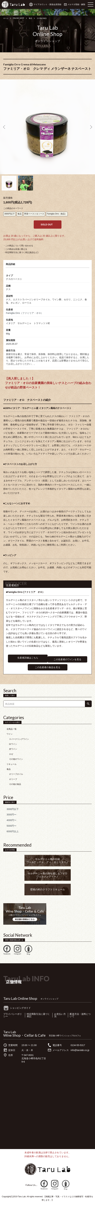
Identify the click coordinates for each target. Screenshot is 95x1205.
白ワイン (13, 744)
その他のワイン (16, 759)
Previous (4, 127)
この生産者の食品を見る (47, 667)
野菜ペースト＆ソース (34, 214)
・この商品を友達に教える (15, 249)
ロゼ (11, 754)
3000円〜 (11, 814)
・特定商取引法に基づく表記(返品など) (20, 252)
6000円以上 (13, 831)
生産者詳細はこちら (27, 657)
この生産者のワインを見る (67, 659)
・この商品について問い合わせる (18, 245)
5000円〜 (11, 825)
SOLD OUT (47, 224)
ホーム (5, 18)
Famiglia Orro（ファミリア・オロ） (24, 313)
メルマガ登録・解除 (76, 4)
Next (90, 127)
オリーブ (13, 779)
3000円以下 (9, 214)
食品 (30, 18)
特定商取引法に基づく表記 (38, 1015)
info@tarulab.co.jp (80, 1050)
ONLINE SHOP (18, 18)
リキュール (12, 764)
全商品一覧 (12, 729)
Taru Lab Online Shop (20, 998)
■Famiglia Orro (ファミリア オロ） (25, 592)
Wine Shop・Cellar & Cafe (24, 1035)
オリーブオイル (16, 774)
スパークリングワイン (19, 739)
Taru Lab (9, 1032)
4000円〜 (11, 820)
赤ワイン (13, 749)
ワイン (10, 734)
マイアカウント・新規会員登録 (47, 4)
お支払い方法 (60, 1015)
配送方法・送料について (80, 1015)
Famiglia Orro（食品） (57, 214)
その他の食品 (42, 18)
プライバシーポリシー (12, 1015)
